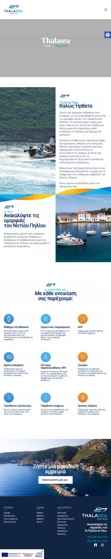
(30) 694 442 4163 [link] (97, 540)
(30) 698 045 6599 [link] (97, 537)
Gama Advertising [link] (32, 556)
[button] (107, 35)
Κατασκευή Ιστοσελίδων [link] (14, 556)
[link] (13, 9)
